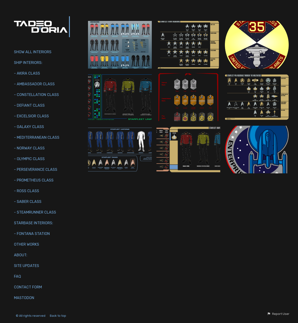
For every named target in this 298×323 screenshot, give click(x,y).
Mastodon (24, 298)
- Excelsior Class (31, 116)
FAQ (17, 276)
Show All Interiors (32, 52)
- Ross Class (26, 191)
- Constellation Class (36, 94)
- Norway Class (29, 148)
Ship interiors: (28, 62)
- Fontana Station (32, 233)
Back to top (58, 315)
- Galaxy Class (29, 127)
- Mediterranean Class (36, 137)
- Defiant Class (29, 105)
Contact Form (28, 287)
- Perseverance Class (35, 169)
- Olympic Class (29, 159)
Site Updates (26, 266)
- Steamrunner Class (35, 212)
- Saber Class (27, 201)
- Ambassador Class (34, 84)
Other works (26, 244)
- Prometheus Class (34, 180)
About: (20, 255)
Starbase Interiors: (33, 223)
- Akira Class (27, 73)
